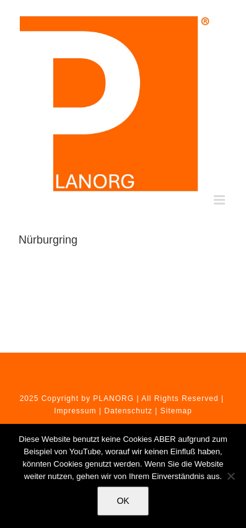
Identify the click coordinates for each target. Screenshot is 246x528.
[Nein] (230, 476)
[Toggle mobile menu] (220, 199)
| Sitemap (173, 411)
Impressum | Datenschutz (103, 411)
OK (122, 501)
